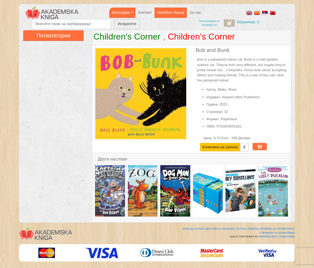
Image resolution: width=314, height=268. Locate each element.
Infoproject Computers (277, 236)
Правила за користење (278, 232)
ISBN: (211, 126)
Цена (207, 138)
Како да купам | (194, 228)
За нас (195, 12)
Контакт (145, 12)
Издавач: (214, 97)
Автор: (212, 89)
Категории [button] (121, 12)
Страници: (215, 112)
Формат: (213, 119)
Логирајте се (209, 24)
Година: (213, 104)
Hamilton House (170, 12)
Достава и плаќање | (221, 228)
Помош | (254, 228)
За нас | (241, 228)
